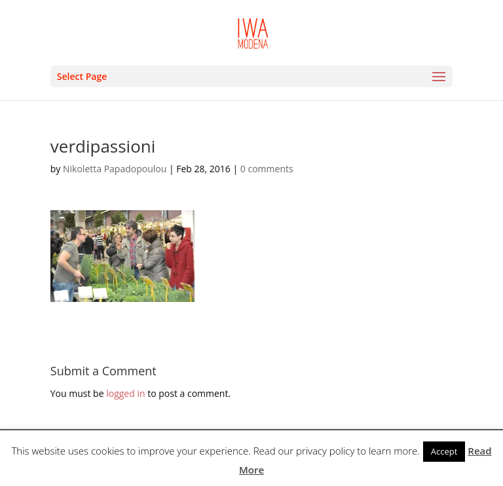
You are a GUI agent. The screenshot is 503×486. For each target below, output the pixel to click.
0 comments (266, 168)
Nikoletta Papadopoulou (114, 168)
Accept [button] (444, 451)
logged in (125, 393)
